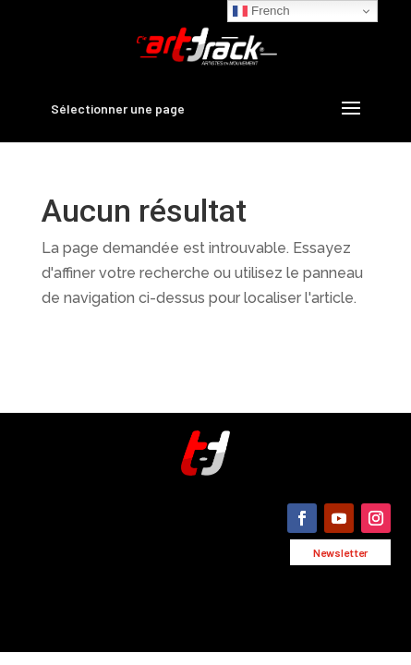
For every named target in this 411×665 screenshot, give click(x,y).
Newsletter (340, 552)
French (261, 11)
